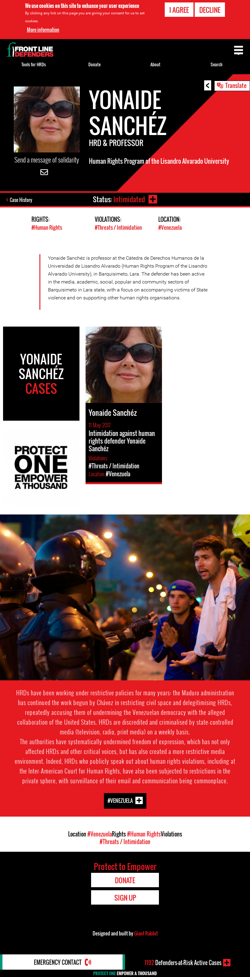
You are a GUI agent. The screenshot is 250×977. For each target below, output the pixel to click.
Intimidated (129, 199)
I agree (179, 10)
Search (216, 64)
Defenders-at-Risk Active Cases (183, 963)
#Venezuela (170, 227)
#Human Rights (46, 227)
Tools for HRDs (33, 64)
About (155, 64)
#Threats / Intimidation (118, 227)
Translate (236, 85)
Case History (21, 199)
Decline (209, 10)
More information (43, 29)
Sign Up (125, 897)
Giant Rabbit (146, 933)
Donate (94, 64)
